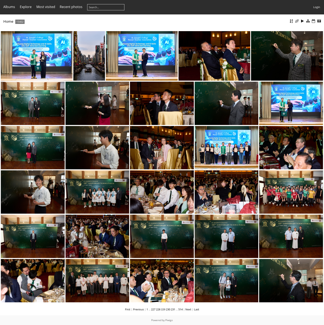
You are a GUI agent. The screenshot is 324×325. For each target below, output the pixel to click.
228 (158, 309)
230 (168, 309)
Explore (26, 7)
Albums (9, 7)
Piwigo (169, 320)
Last (196, 309)
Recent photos (71, 7)
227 (153, 309)
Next (188, 309)
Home (8, 21)
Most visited (45, 7)
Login (316, 7)
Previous (138, 309)
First (127, 309)
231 (173, 309)
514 (180, 309)
